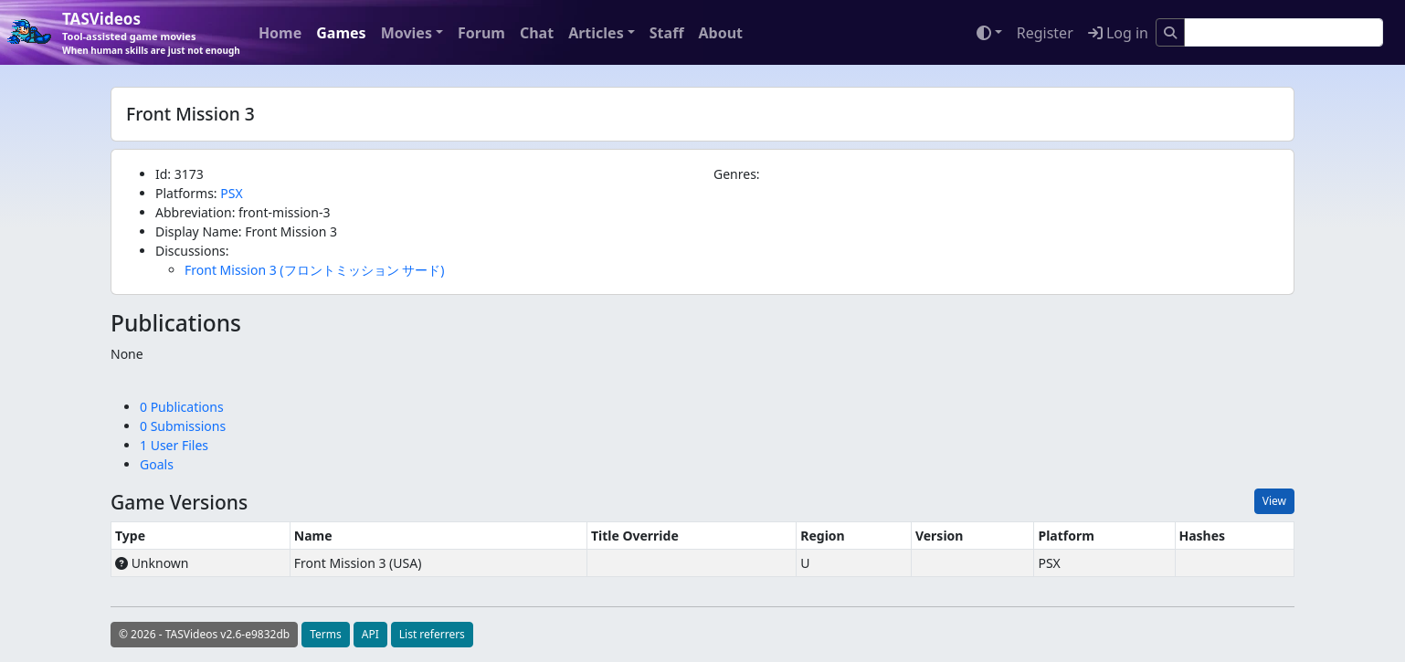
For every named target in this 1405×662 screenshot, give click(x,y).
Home (280, 33)
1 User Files (174, 445)
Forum (481, 33)
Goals (157, 464)
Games (340, 33)
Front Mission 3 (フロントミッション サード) (314, 269)
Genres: (736, 174)
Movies (406, 33)
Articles (596, 33)
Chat (537, 33)
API (370, 634)
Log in (1118, 33)
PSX (231, 193)
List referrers (432, 634)
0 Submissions (183, 426)
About (720, 33)
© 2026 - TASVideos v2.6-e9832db (204, 634)
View (1274, 501)
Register (1045, 33)
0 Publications (182, 406)
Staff (667, 33)
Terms (326, 634)
